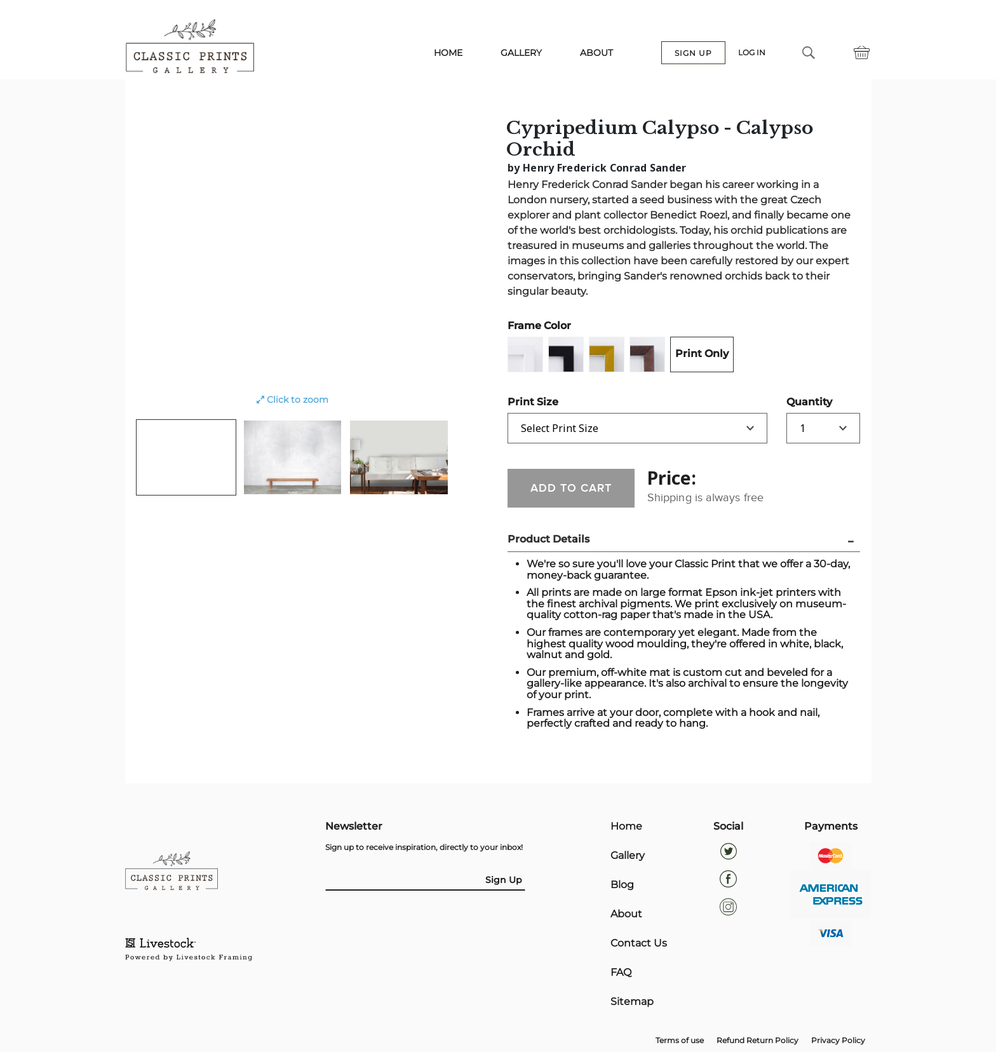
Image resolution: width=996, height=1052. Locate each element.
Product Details (548, 539)
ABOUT (596, 52)
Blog (622, 885)
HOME (448, 52)
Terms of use (680, 1040)
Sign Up (503, 880)
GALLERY (521, 52)
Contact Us (638, 943)
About (626, 914)
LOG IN (751, 53)
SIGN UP (693, 53)
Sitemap (632, 1002)
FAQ (620, 973)
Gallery (627, 856)
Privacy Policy (838, 1040)
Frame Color (539, 326)
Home (626, 826)
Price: (671, 478)
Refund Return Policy (757, 1040)
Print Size (533, 402)
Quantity (809, 402)
